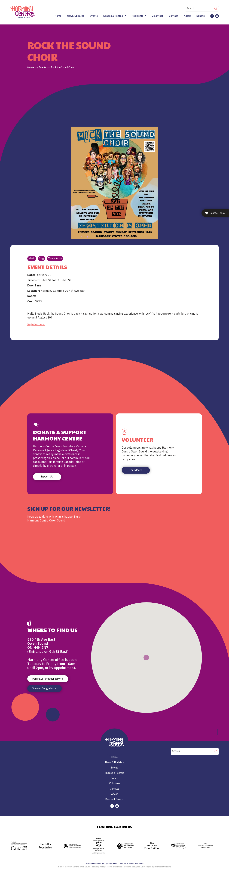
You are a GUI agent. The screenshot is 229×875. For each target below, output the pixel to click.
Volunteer (157, 15)
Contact (173, 15)
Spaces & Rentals (113, 15)
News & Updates (114, 762)
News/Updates (75, 15)
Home (58, 15)
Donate (200, 15)
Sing (41, 258)
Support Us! (47, 476)
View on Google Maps (44, 688)
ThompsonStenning (162, 867)
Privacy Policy (98, 867)
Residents (137, 15)
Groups (114, 778)
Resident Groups (114, 799)
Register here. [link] (36, 324)
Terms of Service (114, 867)
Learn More (136, 470)
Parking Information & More (47, 678)
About (187, 15)
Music (32, 258)
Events (94, 15)
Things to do (55, 258)
